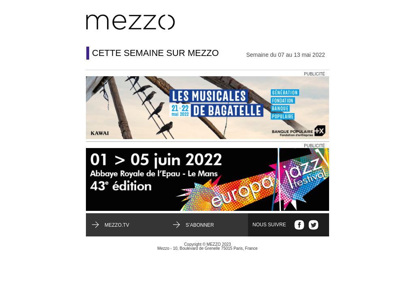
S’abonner (200, 225)
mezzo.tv (117, 225)
